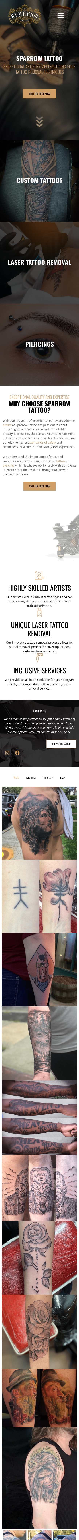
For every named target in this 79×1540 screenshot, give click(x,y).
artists (7, 425)
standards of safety (42, 442)
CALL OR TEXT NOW (39, 94)
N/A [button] (62, 778)
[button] (60, 15)
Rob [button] (16, 778)
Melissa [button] (31, 778)
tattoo (60, 461)
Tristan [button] (48, 778)
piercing (8, 465)
